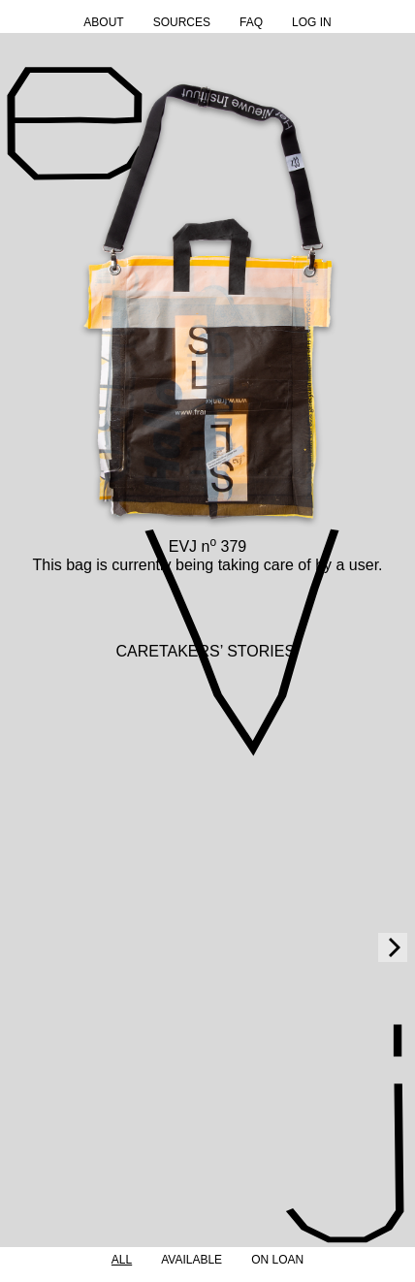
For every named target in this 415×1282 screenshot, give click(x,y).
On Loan (277, 1259)
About (103, 22)
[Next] (392, 947)
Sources (181, 22)
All (122, 1259)
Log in (312, 22)
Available (191, 1259)
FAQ (251, 22)
